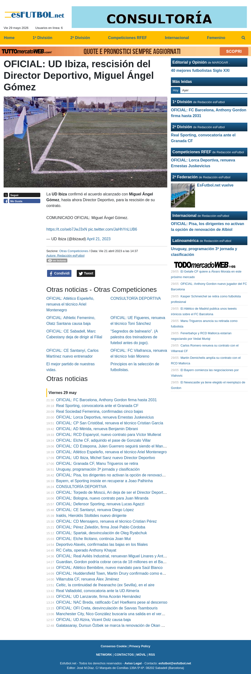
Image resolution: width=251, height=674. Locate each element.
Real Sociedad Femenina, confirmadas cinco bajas (99, 411)
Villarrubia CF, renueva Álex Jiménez (87, 579)
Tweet (86, 273)
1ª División (182, 102)
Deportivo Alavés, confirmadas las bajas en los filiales (102, 544)
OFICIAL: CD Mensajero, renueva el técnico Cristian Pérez (106, 521)
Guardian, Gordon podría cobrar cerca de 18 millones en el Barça (112, 562)
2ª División (182, 127)
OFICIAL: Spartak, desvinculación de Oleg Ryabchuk (101, 533)
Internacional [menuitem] (177, 38)
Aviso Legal (133, 663)
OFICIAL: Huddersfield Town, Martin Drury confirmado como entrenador (117, 573)
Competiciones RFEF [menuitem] (127, 38)
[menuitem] (243, 38)
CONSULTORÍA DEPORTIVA (136, 298)
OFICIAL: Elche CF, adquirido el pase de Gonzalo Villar (103, 440)
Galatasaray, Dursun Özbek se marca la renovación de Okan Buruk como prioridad (127, 625)
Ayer (185, 90)
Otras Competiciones (73, 251)
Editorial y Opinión (189, 62)
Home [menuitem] (9, 38)
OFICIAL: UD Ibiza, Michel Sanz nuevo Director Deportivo (105, 458)
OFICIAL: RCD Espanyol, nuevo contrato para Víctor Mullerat (108, 435)
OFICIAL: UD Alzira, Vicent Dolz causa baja (93, 620)
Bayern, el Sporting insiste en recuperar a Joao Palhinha (104, 481)
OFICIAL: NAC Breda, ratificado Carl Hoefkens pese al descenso (111, 602)
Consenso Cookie (114, 646)
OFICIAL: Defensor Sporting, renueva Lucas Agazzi (100, 504)
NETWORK (104, 654)
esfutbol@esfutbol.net (175, 663)
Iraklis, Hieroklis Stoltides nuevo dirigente (91, 516)
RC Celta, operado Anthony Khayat (86, 550)
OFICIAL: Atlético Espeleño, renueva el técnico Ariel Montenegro (70, 304)
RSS (152, 654)
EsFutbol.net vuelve (215, 185)
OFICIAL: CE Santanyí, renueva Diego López (95, 510)
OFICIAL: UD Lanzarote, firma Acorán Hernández (98, 596)
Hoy (175, 90)
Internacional (184, 216)
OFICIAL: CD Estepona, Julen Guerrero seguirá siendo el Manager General (121, 446)
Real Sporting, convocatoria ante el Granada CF (97, 406)
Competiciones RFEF (191, 152)
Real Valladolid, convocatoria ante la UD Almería (97, 591)
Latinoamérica (185, 241)
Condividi (59, 273)
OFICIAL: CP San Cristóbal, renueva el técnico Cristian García (109, 423)
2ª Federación (185, 177)
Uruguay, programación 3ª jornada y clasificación (98, 469)
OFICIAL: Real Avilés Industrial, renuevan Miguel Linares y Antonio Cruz (118, 556)
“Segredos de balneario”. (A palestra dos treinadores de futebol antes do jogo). (134, 337)
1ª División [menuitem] (42, 38)
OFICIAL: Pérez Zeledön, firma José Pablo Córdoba (100, 527)
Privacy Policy (139, 646)
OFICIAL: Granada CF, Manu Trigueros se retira (97, 463)
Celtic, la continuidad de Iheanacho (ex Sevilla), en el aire (105, 585)
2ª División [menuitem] (80, 38)
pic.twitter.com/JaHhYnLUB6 (112, 229)
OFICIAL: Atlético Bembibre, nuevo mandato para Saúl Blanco (109, 568)
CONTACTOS (124, 654)
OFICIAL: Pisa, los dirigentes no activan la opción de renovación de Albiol (119, 475)
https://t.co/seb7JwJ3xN (66, 229)
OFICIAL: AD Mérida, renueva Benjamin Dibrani (97, 429)
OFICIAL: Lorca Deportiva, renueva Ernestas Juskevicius (105, 417)
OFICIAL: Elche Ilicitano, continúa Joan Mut (93, 539)
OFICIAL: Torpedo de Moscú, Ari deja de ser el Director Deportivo (112, 492)
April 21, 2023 (99, 239)
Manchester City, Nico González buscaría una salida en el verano (112, 614)
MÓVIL (141, 654)
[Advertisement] (23, 279)
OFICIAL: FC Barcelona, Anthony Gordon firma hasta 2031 (106, 400)
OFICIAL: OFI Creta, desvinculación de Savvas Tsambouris (107, 608)
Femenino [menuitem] (216, 38)
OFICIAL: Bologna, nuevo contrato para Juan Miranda (102, 498)
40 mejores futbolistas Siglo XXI (200, 70)
